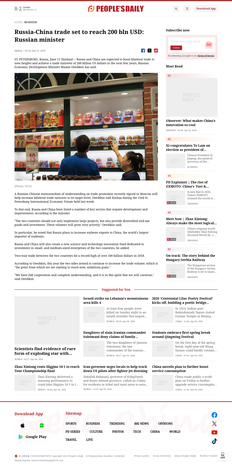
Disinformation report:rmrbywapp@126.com (39, 460)
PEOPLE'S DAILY (209, 456)
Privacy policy (141, 456)
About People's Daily (185, 456)
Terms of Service (162, 456)
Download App (206, 8)
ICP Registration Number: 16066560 (105, 456)
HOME (19, 22)
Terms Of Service (206, 56)
